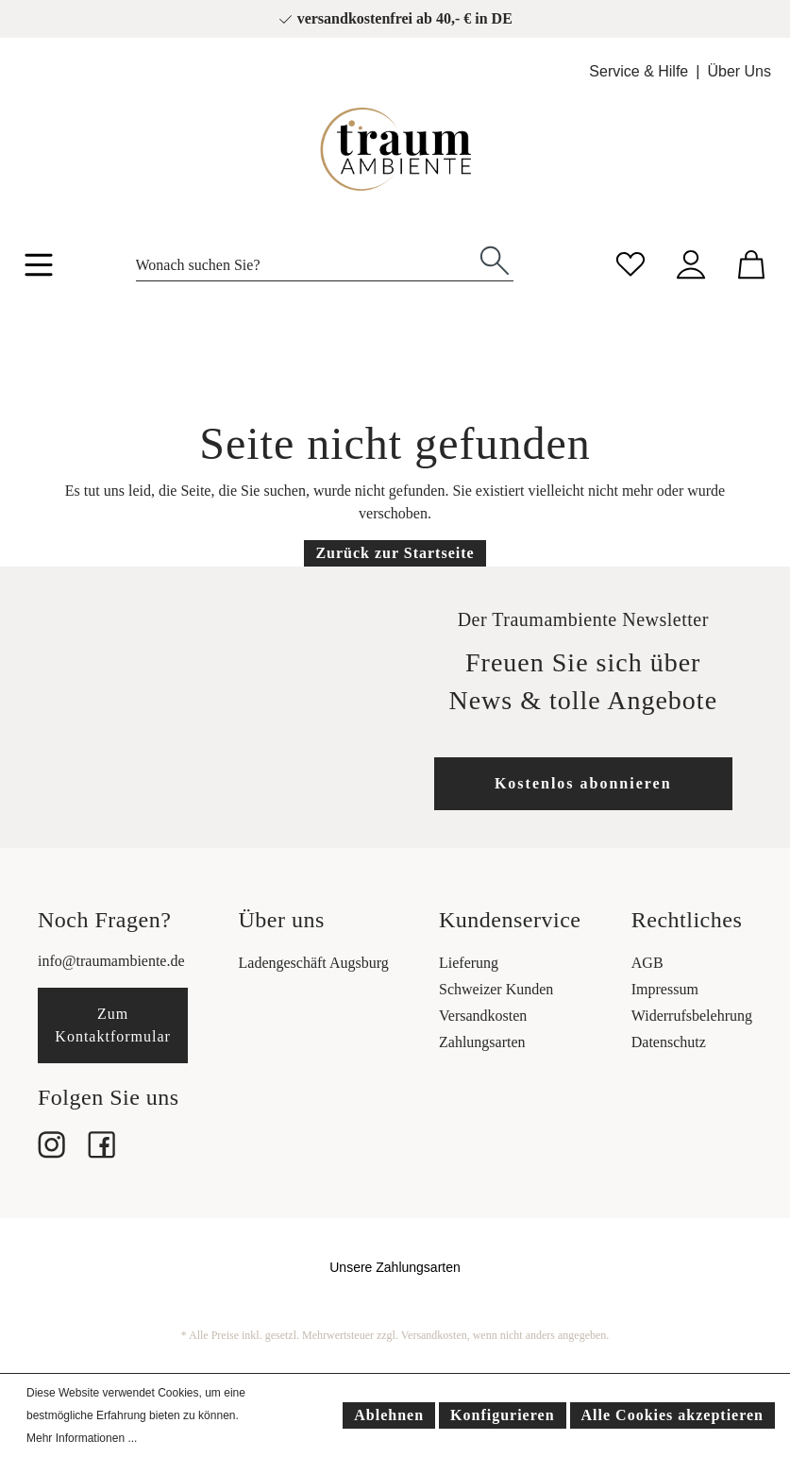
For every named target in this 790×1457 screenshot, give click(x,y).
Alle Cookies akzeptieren (672, 1415)
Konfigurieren (502, 1415)
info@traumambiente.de (111, 961)
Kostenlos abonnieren (583, 783)
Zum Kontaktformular (113, 1025)
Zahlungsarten (482, 1042)
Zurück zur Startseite (394, 553)
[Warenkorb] (751, 262)
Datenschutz (668, 1042)
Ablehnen (389, 1415)
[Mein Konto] (691, 262)
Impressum (664, 989)
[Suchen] (494, 258)
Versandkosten (483, 1016)
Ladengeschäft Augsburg (314, 963)
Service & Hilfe (638, 71)
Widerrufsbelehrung (691, 1016)
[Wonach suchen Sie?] (306, 260)
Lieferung (468, 963)
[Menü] (39, 268)
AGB (647, 963)
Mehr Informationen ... (81, 1438)
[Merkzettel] (630, 262)
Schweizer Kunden (496, 989)
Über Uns (739, 71)
